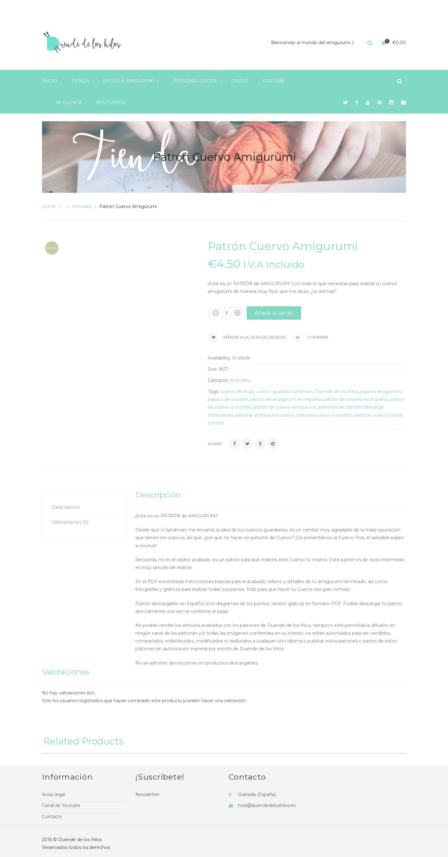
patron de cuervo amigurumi (285, 407)
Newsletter (147, 794)
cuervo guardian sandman (284, 391)
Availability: (219, 358)
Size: (213, 369)
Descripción (66, 507)
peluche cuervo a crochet (324, 415)
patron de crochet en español (356, 399)
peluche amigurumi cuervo (265, 415)
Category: (218, 380)
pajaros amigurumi (381, 391)
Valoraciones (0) (70, 522)
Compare (310, 337)
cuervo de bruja (237, 391)
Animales (81, 206)
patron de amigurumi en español (285, 399)
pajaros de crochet (228, 399)
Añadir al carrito (273, 313)
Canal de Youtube (61, 805)
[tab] (84, 507)
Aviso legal (53, 794)
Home (49, 206)
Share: (215, 443)
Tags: (213, 391)
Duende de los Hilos (336, 391)
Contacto (52, 816)
